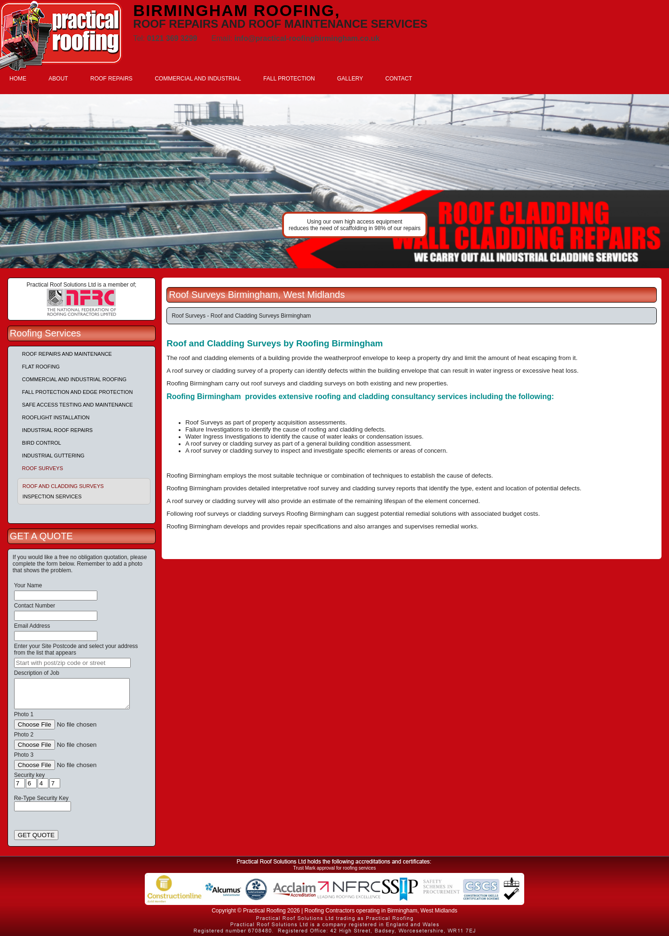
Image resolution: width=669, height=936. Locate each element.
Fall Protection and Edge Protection (77, 392)
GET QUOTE (36, 835)
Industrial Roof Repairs (57, 430)
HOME (17, 78)
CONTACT (399, 78)
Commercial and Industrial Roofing (74, 379)
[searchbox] (72, 663)
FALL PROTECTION (289, 78)
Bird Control (41, 443)
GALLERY (350, 78)
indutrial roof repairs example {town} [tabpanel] (334, 181)
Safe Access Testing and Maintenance (77, 405)
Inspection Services (52, 496)
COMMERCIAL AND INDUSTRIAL (198, 78)
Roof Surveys (42, 468)
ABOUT (58, 78)
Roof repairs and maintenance (67, 354)
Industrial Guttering (53, 455)
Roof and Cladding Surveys (63, 486)
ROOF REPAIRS (111, 78)
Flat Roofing (41, 366)
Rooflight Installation (56, 417)
